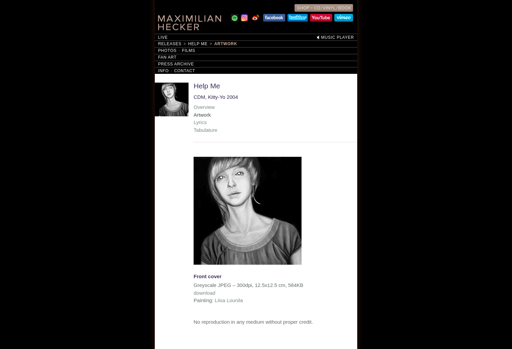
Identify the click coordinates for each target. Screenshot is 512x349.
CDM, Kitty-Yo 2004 (216, 97)
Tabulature (205, 130)
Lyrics (200, 122)
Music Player (337, 37)
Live (163, 37)
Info (163, 70)
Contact (184, 70)
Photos (167, 50)
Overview (204, 107)
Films (188, 50)
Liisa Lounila (229, 300)
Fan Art (167, 57)
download (204, 293)
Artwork (225, 43)
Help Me (198, 43)
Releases (169, 43)
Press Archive (176, 64)
